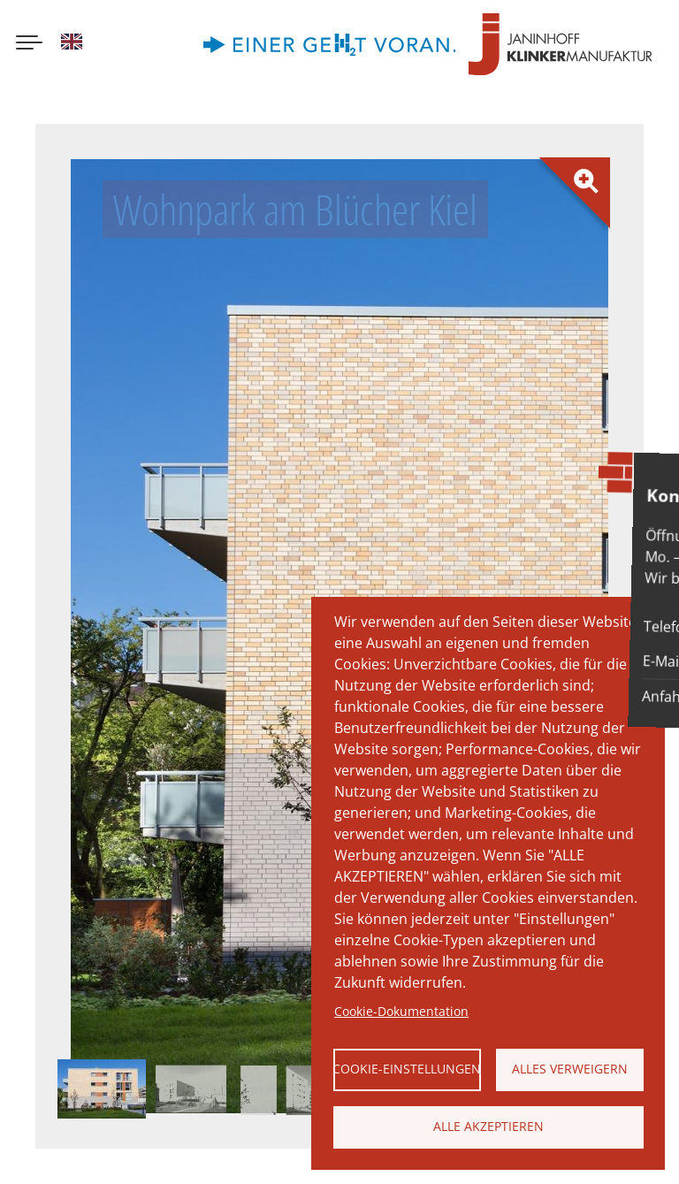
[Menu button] (29, 44)
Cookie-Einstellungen (407, 1068)
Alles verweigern (570, 1068)
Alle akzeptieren (488, 1126)
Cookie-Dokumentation (401, 1011)
